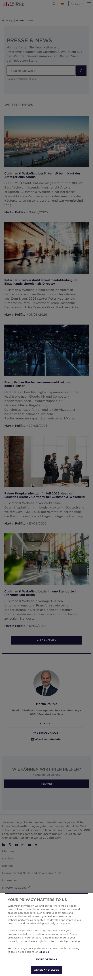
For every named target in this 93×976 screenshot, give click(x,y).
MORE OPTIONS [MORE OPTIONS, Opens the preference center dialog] (46, 964)
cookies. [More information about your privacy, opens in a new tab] (44, 956)
